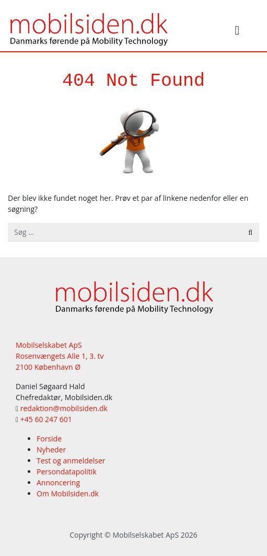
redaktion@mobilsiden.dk (64, 408)
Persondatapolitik (67, 471)
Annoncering (58, 482)
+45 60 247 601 (46, 419)
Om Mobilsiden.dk (68, 493)
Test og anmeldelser (71, 461)
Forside (49, 439)
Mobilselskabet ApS (145, 535)
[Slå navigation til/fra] (237, 31)
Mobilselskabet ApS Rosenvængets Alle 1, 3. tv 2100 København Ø (60, 356)
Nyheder (51, 450)
